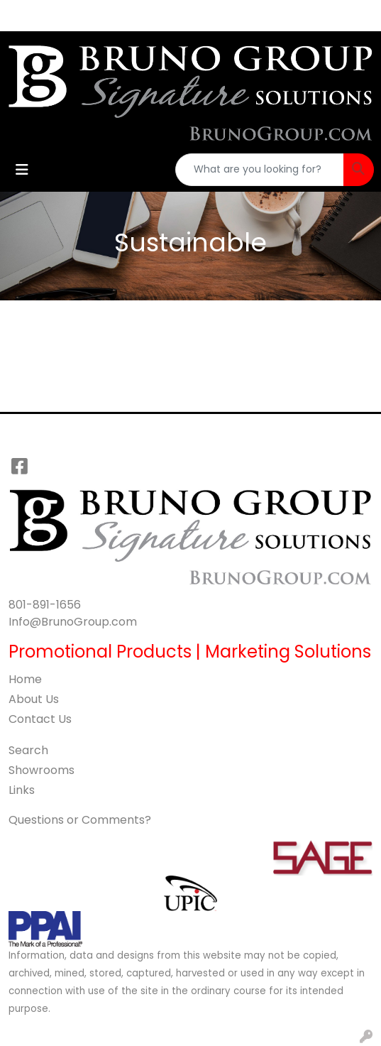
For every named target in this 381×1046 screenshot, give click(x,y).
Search (28, 750)
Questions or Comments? (80, 820)
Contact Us (40, 719)
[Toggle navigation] (22, 170)
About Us (34, 699)
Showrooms (41, 770)
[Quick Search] (259, 169)
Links (22, 790)
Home (25, 679)
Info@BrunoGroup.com (73, 622)
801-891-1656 (45, 604)
